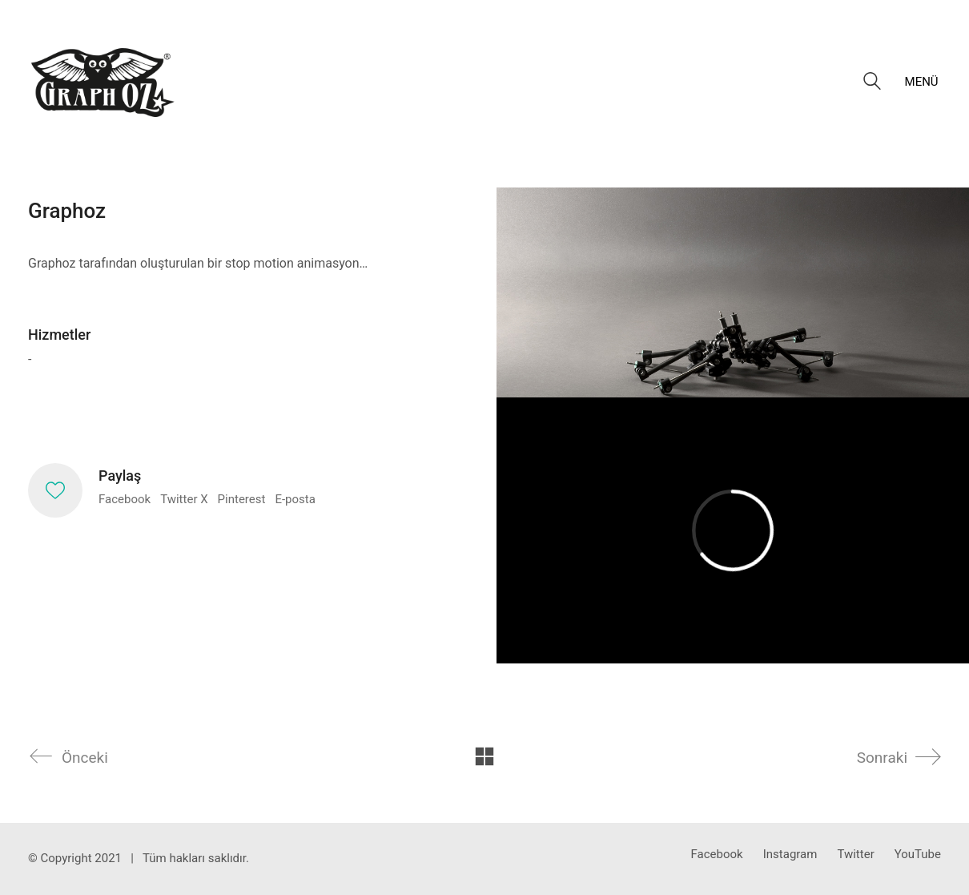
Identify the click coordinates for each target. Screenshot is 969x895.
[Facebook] (717, 855)
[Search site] (872, 83)
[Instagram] (790, 855)
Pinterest (242, 499)
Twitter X (183, 499)
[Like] (55, 490)
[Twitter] (855, 855)
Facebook (125, 499)
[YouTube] (918, 855)
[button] (923, 82)
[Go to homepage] (103, 81)
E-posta (295, 499)
